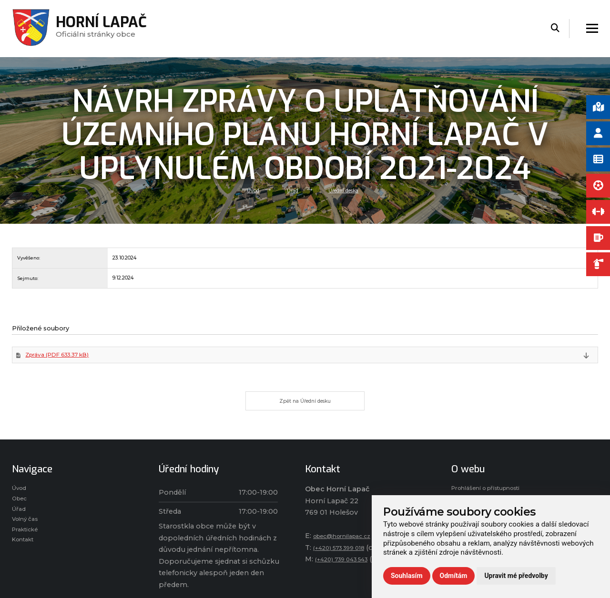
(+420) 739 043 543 (348, 571)
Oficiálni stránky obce (105, 28)
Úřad (289, 189)
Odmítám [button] (454, 575)
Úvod (245, 189)
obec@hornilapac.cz (349, 547)
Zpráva (67, 360)
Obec (21, 514)
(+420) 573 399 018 (346, 559)
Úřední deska (347, 189)
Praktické (28, 552)
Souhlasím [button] (407, 575)
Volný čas (28, 539)
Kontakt (26, 564)
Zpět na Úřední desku (305, 410)
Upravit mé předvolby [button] (516, 575)
